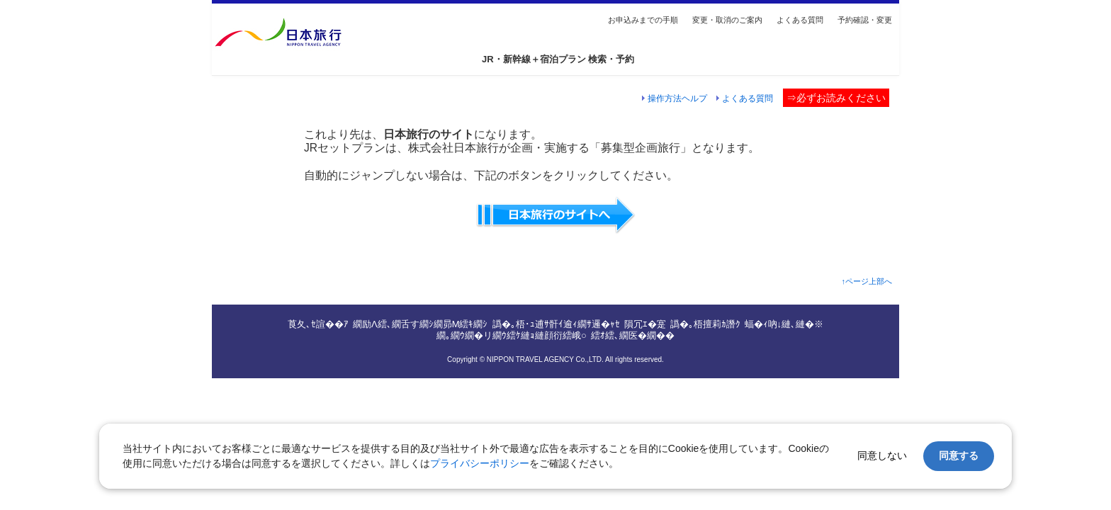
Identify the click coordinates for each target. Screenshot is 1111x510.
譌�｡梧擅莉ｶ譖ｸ (705, 324)
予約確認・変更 (865, 20)
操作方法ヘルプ (677, 98)
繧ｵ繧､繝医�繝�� (633, 335)
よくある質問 (800, 20)
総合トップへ (308, 32)
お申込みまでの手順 (643, 20)
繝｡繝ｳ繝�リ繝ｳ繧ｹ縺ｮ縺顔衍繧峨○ (511, 335)
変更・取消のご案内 (727, 20)
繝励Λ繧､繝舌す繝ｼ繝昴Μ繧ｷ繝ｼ (420, 324)
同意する (959, 455)
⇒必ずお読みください (836, 97)
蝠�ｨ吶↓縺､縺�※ (784, 324)
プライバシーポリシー (479, 463)
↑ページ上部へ (866, 281)
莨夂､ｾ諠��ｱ (318, 324)
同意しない (882, 455)
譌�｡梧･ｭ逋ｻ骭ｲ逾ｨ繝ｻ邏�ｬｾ (556, 324)
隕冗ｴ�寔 (645, 324)
